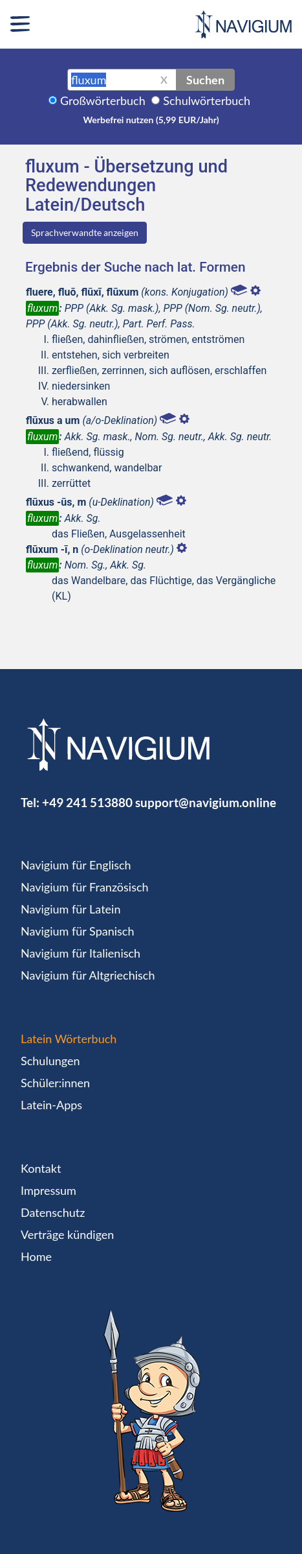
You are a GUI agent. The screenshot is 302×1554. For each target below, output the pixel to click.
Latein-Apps (51, 1105)
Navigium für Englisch (76, 865)
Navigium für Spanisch (78, 931)
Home (36, 1256)
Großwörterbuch (103, 100)
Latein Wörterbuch (68, 1038)
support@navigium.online (205, 802)
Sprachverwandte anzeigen (84, 232)
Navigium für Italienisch (80, 953)
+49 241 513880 (87, 802)
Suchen (205, 80)
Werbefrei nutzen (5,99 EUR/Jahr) (151, 119)
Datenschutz (53, 1212)
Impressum (48, 1190)
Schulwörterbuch (206, 100)
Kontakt (41, 1168)
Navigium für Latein (70, 909)
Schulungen (50, 1061)
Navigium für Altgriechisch (88, 975)
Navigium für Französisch (85, 887)
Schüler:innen (55, 1083)
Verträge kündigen (67, 1234)
